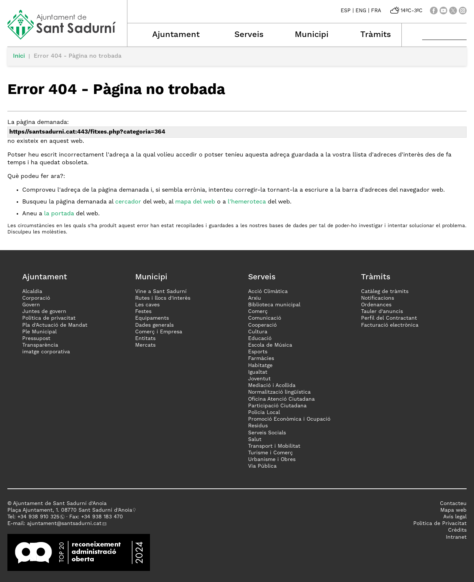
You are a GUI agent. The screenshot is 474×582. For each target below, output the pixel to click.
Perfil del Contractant (389, 318)
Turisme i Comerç (270, 452)
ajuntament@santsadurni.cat (64, 523)
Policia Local (264, 412)
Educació (259, 338)
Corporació (36, 298)
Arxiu (254, 298)
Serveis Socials (267, 432)
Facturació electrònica (389, 325)
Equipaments (152, 318)
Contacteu (453, 503)
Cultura (257, 331)
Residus (258, 425)
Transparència (40, 345)
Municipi (311, 35)
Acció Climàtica (268, 291)
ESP (346, 10)
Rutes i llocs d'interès (162, 298)
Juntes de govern (44, 311)
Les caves (147, 304)
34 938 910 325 (39, 516)
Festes (143, 311)
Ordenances (376, 304)
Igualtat (257, 372)
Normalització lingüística (279, 392)
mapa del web (195, 202)
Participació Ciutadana (277, 405)
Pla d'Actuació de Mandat (54, 325)
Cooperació (262, 325)
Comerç (258, 311)
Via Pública (262, 466)
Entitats (145, 338)
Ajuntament (176, 35)
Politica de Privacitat (440, 523)
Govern (31, 304)
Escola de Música (270, 345)
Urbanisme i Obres (272, 459)
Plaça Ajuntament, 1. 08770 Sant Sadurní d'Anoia (69, 510)
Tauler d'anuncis (382, 311)
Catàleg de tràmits (384, 291)
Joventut (259, 378)
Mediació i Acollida (272, 385)
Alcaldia (32, 291)
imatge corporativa (46, 351)
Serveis (249, 35)
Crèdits (457, 530)
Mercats (145, 345)
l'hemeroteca (247, 202)
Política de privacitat (49, 318)
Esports (257, 351)
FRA (376, 10)
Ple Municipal (39, 331)
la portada (59, 214)
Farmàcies (261, 358)
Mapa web (453, 510)
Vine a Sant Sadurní (161, 291)
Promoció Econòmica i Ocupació (289, 419)
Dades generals (154, 325)
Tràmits (375, 35)
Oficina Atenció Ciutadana (281, 399)
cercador (128, 202)
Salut (254, 439)
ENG (361, 10)
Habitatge (260, 365)
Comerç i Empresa (158, 331)
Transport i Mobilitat (274, 446)
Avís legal (455, 516)
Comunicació (264, 318)
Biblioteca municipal (274, 304)
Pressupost (36, 338)
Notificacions (377, 298)
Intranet (456, 537)
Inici (19, 56)
